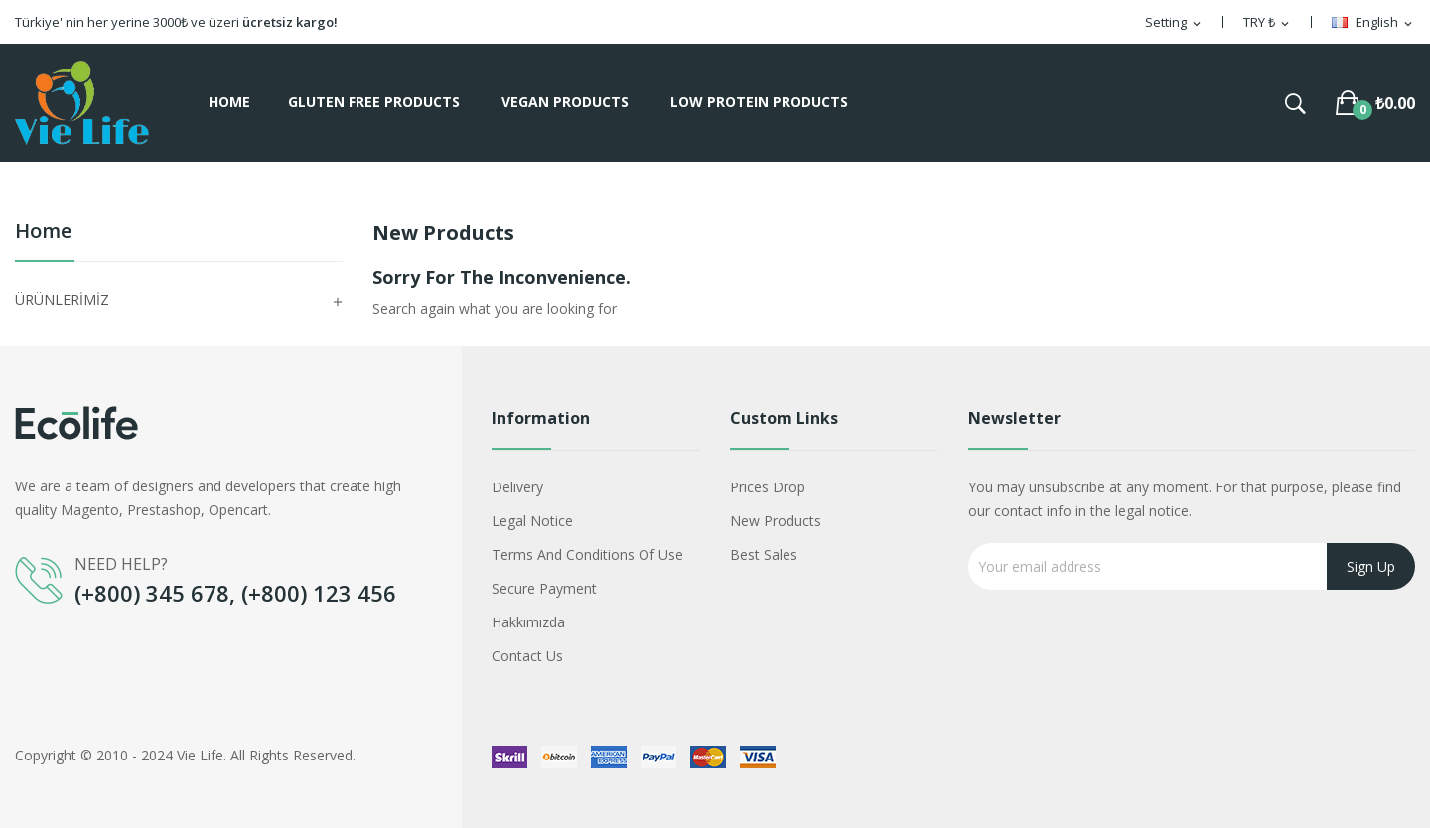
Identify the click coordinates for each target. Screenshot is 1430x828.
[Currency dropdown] (1267, 23)
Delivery (517, 487)
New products (775, 520)
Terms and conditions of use (587, 554)
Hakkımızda (528, 622)
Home (43, 232)
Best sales (763, 554)
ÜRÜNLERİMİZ (62, 299)
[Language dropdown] (1373, 23)
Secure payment (544, 588)
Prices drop (767, 487)
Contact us (527, 655)
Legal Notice (532, 520)
